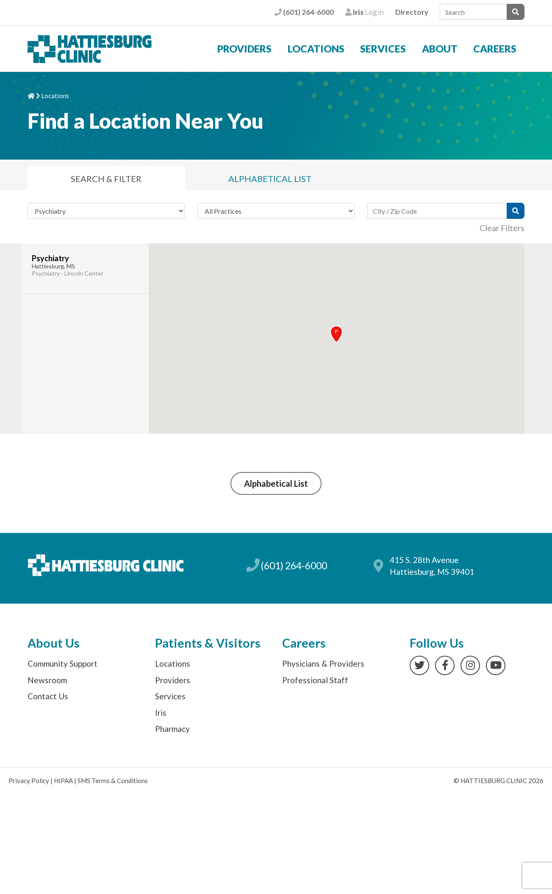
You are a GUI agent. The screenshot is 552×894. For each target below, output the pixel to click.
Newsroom (47, 680)
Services (383, 49)
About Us (54, 643)
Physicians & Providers (323, 663)
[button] (336, 334)
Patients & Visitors (208, 643)
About (440, 49)
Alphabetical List (276, 483)
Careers (494, 49)
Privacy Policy (28, 780)
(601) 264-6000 (304, 12)
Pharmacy (172, 729)
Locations (316, 49)
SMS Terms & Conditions (113, 780)
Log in (364, 12)
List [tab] (269, 179)
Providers (244, 49)
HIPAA (63, 780)
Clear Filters (502, 228)
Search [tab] (106, 179)
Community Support (62, 663)
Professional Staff (315, 680)
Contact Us (48, 696)
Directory (411, 12)
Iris (160, 712)
